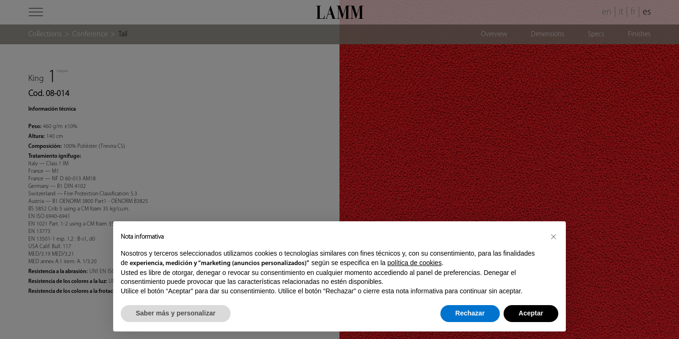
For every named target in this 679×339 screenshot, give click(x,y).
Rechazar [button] (470, 313)
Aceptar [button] (531, 313)
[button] (553, 236)
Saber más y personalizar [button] (175, 313)
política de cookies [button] (414, 262)
